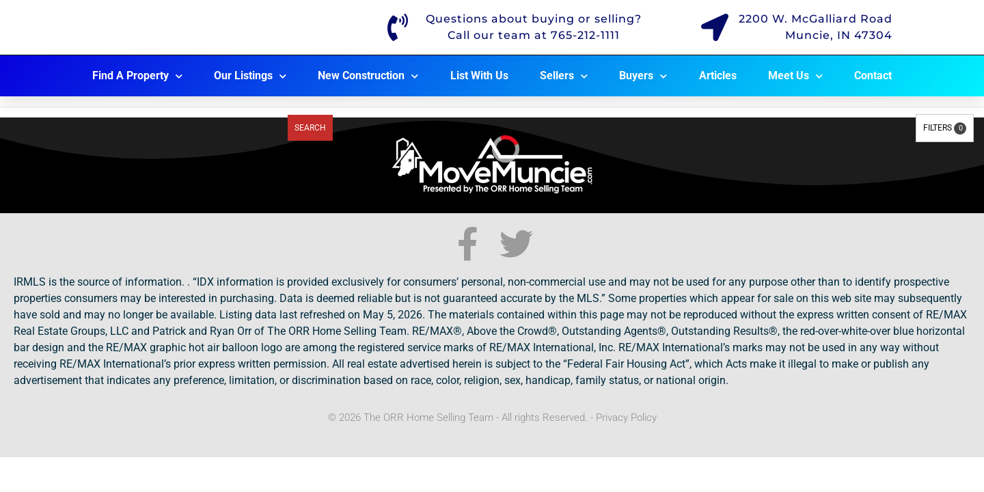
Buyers (643, 76)
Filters (944, 128)
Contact (873, 75)
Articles (718, 75)
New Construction (368, 76)
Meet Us (795, 76)
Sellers (564, 76)
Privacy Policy (626, 417)
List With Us (479, 75)
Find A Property (137, 76)
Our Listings (250, 76)
